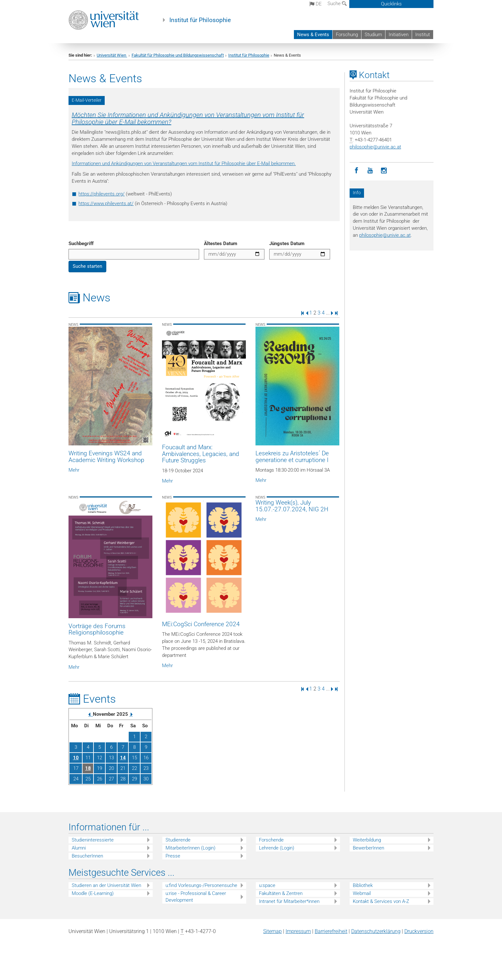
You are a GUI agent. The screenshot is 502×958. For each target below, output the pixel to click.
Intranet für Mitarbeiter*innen (289, 901)
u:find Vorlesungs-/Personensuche (201, 885)
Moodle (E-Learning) (93, 893)
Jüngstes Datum (286, 243)
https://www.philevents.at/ (106, 203)
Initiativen (399, 34)
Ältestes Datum (220, 243)
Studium (373, 34)
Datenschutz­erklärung (376, 931)
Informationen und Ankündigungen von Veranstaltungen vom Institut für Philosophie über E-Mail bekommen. (184, 163)
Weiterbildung (367, 840)
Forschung (347, 34)
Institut (422, 34)
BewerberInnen (368, 848)
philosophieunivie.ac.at (375, 147)
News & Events (313, 34)
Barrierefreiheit (331, 931)
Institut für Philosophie (200, 20)
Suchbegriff (81, 243)
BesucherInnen (87, 856)
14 (123, 758)
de (316, 4)
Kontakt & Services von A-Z (381, 901)
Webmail (362, 893)
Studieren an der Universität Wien (106, 885)
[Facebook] (356, 171)
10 (76, 758)
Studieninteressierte (93, 840)
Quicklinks (391, 4)
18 (88, 768)
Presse (173, 856)
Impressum (298, 931)
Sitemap (272, 931)
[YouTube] (370, 171)
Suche (337, 3)
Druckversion (418, 931)
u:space (267, 885)
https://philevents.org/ (101, 194)
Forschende (271, 840)
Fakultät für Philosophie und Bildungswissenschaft (178, 55)
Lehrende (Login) (276, 848)
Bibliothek (363, 885)
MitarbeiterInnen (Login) (190, 848)
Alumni (79, 848)
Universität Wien (112, 55)
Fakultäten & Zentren (281, 893)
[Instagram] (384, 171)
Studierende (178, 840)
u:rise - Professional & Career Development (196, 896)
